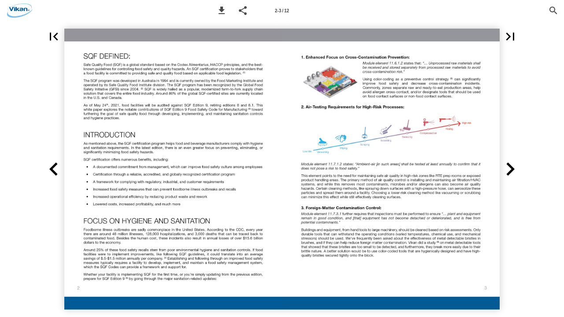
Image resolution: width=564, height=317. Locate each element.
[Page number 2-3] (282, 10)
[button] (221, 10)
